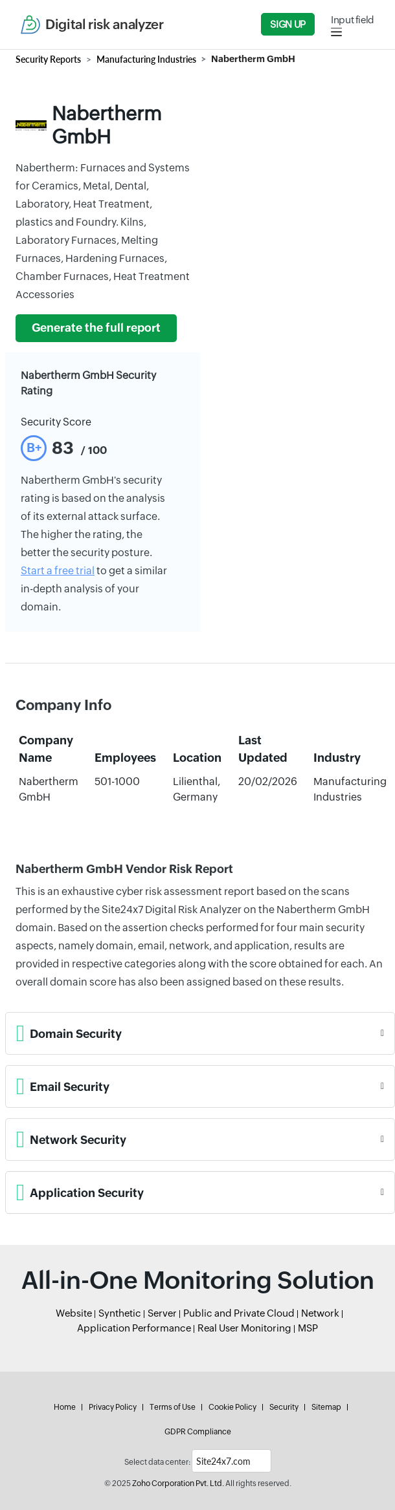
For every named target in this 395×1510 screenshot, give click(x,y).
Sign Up (287, 24)
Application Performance (134, 1327)
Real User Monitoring (244, 1327)
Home (65, 1407)
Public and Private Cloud (239, 1313)
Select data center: (157, 1462)
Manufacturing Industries (146, 59)
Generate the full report (96, 327)
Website (74, 1313)
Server (162, 1313)
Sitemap (326, 1407)
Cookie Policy (232, 1407)
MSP (308, 1327)
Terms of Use (173, 1407)
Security (284, 1407)
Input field (352, 19)
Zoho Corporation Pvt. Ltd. (178, 1483)
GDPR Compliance (197, 1431)
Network (320, 1313)
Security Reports (48, 59)
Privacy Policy (113, 1407)
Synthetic (119, 1313)
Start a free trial (58, 571)
